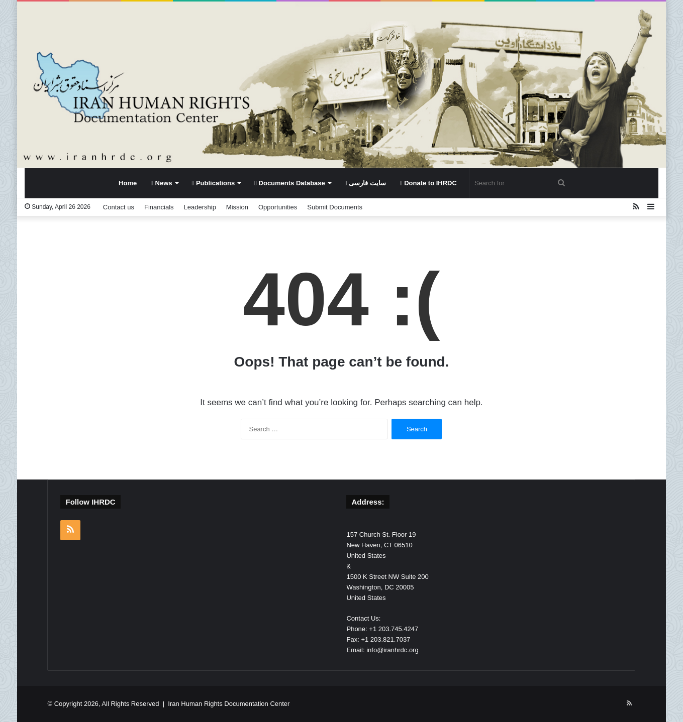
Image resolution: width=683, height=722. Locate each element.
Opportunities (277, 207)
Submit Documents (334, 207)
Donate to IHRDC (428, 183)
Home (128, 183)
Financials (159, 207)
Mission (237, 207)
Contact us (118, 207)
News (161, 183)
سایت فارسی (365, 183)
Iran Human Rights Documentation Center (228, 703)
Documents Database (289, 183)
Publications (213, 183)
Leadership (200, 207)
